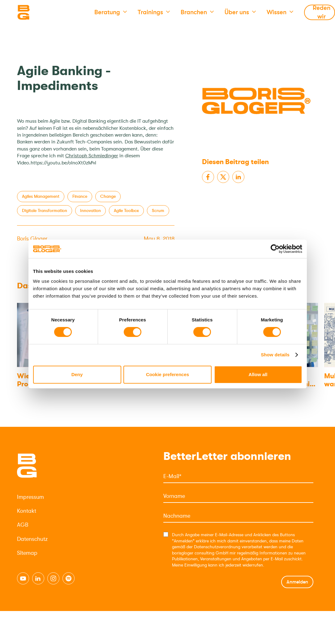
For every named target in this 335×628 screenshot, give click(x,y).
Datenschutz (32, 539)
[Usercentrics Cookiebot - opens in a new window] (275, 248)
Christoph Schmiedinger (91, 156)
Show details (275, 354)
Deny (77, 374)
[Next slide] (309, 286)
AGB (22, 525)
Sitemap (27, 553)
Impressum (30, 497)
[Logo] (48, 12)
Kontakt (26, 511)
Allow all (258, 374)
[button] (110, 12)
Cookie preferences (167, 374)
